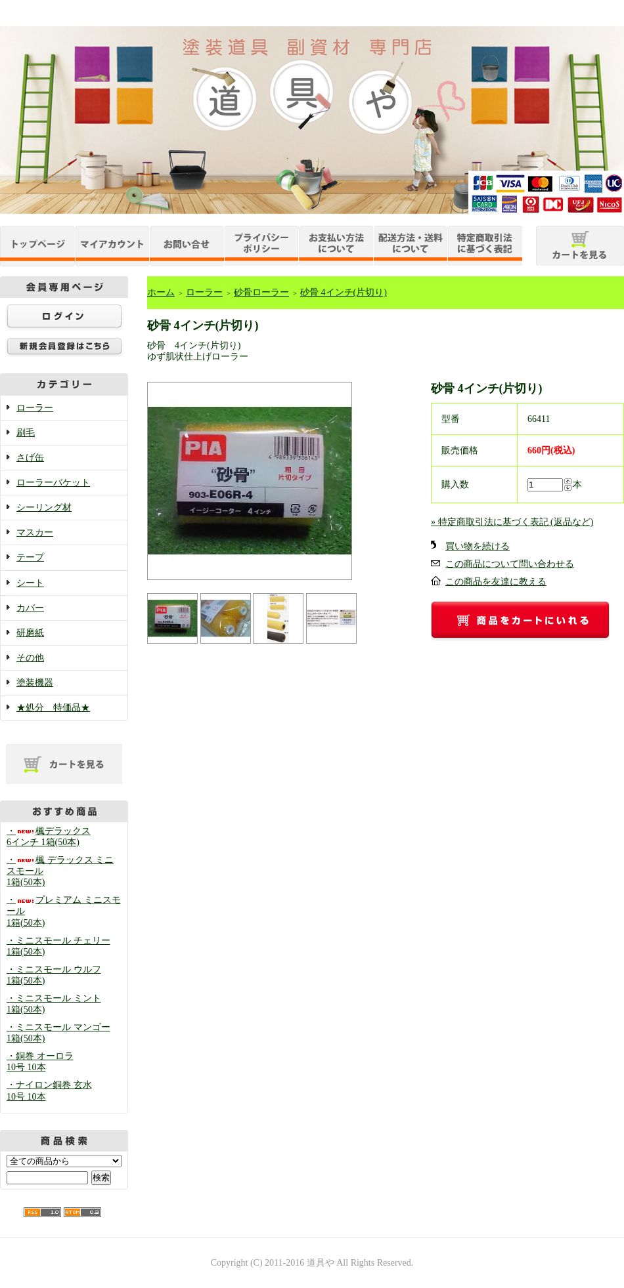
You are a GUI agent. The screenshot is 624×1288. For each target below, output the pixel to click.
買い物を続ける (477, 546)
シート (30, 583)
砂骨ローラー (261, 292)
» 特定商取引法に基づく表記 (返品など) (512, 522)
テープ (30, 557)
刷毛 (25, 433)
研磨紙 (30, 633)
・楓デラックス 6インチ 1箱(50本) (49, 836)
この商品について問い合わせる (509, 564)
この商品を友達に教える (495, 582)
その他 (30, 658)
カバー (30, 608)
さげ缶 (30, 458)
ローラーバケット (53, 483)
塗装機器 (34, 683)
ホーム (161, 292)
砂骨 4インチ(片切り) (343, 292)
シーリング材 (44, 507)
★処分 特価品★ (53, 708)
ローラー (34, 408)
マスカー (34, 532)
